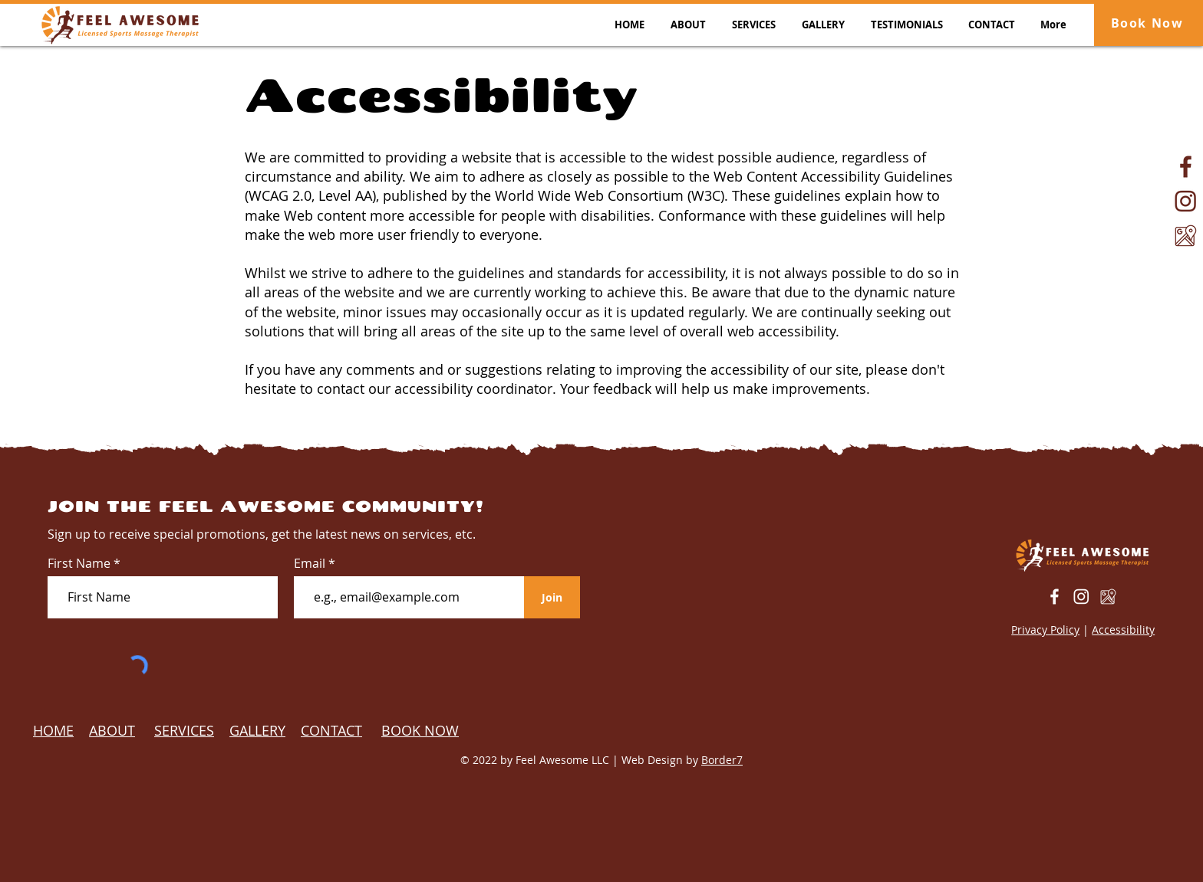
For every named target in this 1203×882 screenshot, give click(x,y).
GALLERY (257, 730)
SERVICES (184, 730)
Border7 (722, 759)
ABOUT (112, 730)
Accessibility (1123, 629)
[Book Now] (1148, 23)
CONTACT (331, 730)
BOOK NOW (420, 730)
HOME (53, 730)
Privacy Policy (1045, 629)
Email (311, 563)
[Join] (552, 597)
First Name (79, 563)
